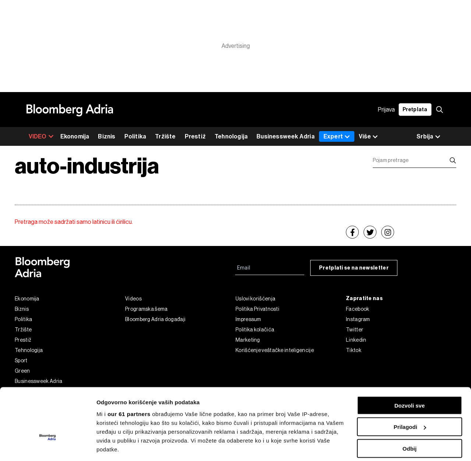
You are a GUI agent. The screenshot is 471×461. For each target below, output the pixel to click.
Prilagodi (410, 378)
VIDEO (41, 136)
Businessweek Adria (285, 136)
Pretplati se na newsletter (354, 268)
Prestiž (195, 136)
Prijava (386, 109)
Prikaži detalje (115, 446)
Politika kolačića (255, 329)
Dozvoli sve (409, 356)
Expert (336, 136)
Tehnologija (231, 136)
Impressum (248, 319)
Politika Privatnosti (257, 309)
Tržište (165, 136)
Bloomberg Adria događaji (155, 319)
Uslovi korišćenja (255, 299)
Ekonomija (74, 136)
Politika (135, 136)
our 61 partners (128, 365)
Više (368, 137)
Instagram (358, 319)
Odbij (410, 400)
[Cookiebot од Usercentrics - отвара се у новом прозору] (47, 446)
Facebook (357, 309)
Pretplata (415, 109)
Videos (133, 299)
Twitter (354, 329)
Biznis (106, 136)
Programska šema (146, 309)
